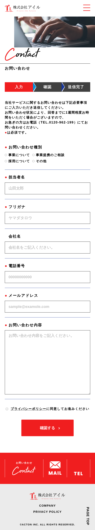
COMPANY (47, 505)
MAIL (55, 473)
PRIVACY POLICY (47, 512)
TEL (78, 473)
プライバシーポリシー (28, 409)
